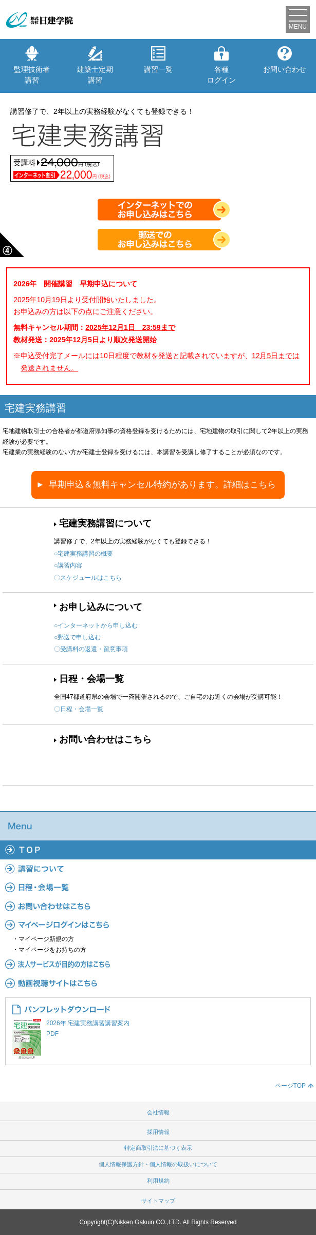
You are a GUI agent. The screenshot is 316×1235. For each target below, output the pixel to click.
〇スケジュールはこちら (88, 577)
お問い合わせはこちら (105, 739)
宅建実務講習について (105, 523)
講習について (158, 868)
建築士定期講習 (95, 65)
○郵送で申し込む (77, 637)
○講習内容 (68, 565)
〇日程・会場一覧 (78, 709)
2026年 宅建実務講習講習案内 (158, 1029)
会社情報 (158, 1112)
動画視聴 (158, 982)
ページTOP (290, 1085)
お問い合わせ (284, 59)
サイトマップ (158, 1201)
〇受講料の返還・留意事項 (91, 649)
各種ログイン (221, 65)
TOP (158, 849)
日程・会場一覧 (91, 679)
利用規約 (158, 1181)
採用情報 (158, 1132)
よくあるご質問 (158, 905)
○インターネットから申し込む (96, 625)
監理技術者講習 (32, 65)
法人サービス (158, 964)
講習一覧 (158, 59)
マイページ (158, 924)
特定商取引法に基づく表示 (158, 1148)
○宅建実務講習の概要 (83, 553)
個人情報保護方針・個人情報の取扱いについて (158, 1164)
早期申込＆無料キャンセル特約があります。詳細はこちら (162, 484)
